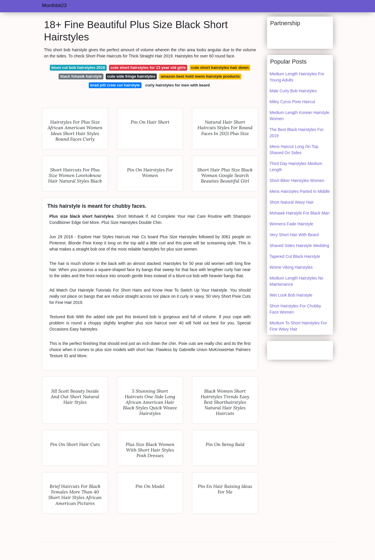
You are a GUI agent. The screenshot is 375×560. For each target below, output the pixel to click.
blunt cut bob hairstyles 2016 (78, 67)
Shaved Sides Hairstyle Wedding (299, 245)
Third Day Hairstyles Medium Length (296, 166)
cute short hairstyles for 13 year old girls (147, 67)
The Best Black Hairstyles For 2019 (296, 132)
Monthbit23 (54, 5)
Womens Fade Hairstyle (291, 224)
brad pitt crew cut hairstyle (115, 85)
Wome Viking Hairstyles (291, 267)
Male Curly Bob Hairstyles (293, 90)
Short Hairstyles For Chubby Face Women (295, 309)
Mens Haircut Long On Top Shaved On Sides (294, 149)
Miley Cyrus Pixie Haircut (292, 101)
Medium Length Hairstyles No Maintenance (296, 281)
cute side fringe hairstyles (131, 76)
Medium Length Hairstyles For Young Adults (297, 77)
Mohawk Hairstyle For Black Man (300, 213)
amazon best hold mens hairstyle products (200, 76)
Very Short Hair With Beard (294, 234)
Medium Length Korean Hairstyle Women (299, 115)
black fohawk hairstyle (81, 76)
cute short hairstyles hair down (220, 67)
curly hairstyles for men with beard (177, 85)
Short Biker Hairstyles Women (297, 180)
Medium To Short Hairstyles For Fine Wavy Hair (298, 326)
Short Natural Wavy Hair (291, 202)
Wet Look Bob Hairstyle (291, 295)
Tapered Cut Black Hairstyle (295, 256)
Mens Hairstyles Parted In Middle (300, 191)
